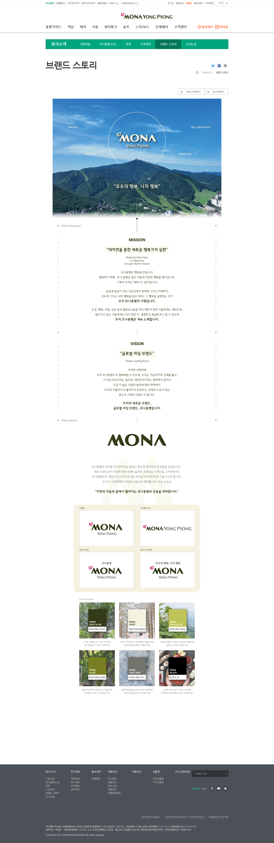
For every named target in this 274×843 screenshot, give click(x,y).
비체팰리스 (61, 3)
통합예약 (207, 26)
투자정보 (75, 771)
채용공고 (112, 789)
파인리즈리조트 (88, 3)
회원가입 (180, 3)
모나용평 (50, 3)
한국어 (195, 789)
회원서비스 (199, 3)
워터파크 (110, 27)
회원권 (189, 3)
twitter (213, 66)
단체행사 (161, 27)
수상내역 (145, 44)
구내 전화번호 (182, 771)
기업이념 (85, 44)
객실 (71, 27)
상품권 (156, 771)
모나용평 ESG (108, 44)
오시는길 (191, 44)
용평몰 (224, 26)
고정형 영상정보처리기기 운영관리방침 (184, 817)
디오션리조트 (73, 3)
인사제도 (112, 778)
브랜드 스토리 (168, 44)
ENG (204, 789)
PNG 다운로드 (193, 91)
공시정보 (75, 782)
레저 (83, 27)
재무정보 (75, 778)
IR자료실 (75, 785)
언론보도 (96, 778)
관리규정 (75, 789)
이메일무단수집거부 (218, 817)
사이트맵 (209, 3)
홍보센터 (96, 771)
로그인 (171, 3)
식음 (95, 27)
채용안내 (112, 771)
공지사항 (112, 785)
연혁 (128, 44)
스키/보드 (142, 27)
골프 (126, 27)
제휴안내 (137, 771)
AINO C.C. (114, 3)
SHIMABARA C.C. (130, 3)
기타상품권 (158, 782)
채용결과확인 (114, 793)
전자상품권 (158, 778)
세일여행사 (102, 3)
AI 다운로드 (219, 91)
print (225, 66)
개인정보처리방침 (150, 817)
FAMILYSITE (201, 774)
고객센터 (180, 27)
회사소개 (207, 72)
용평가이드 (54, 27)
